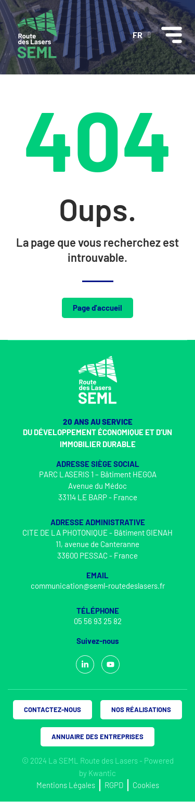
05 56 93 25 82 (98, 621)
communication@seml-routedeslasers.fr (98, 585)
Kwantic (102, 773)
